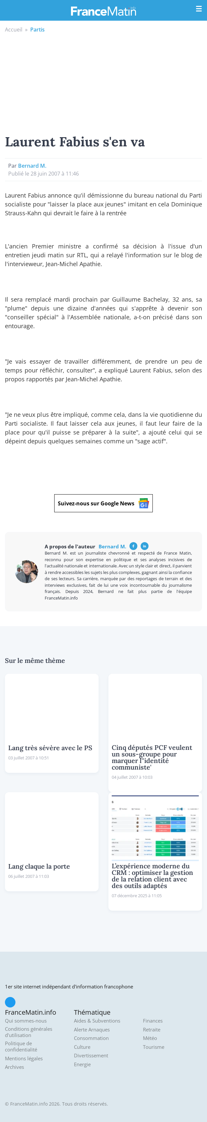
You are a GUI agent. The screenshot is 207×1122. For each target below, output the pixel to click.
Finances (153, 1021)
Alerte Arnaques (92, 1030)
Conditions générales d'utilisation (28, 1032)
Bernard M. (32, 165)
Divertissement (91, 1055)
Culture (82, 1047)
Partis (37, 29)
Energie (82, 1064)
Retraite (151, 1030)
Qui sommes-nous (26, 1021)
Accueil (13, 29)
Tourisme (153, 1047)
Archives (14, 1067)
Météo (150, 1038)
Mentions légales (24, 1058)
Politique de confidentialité (21, 1046)
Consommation (91, 1038)
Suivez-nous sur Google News (103, 503)
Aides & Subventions (97, 1021)
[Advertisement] (103, 83)
